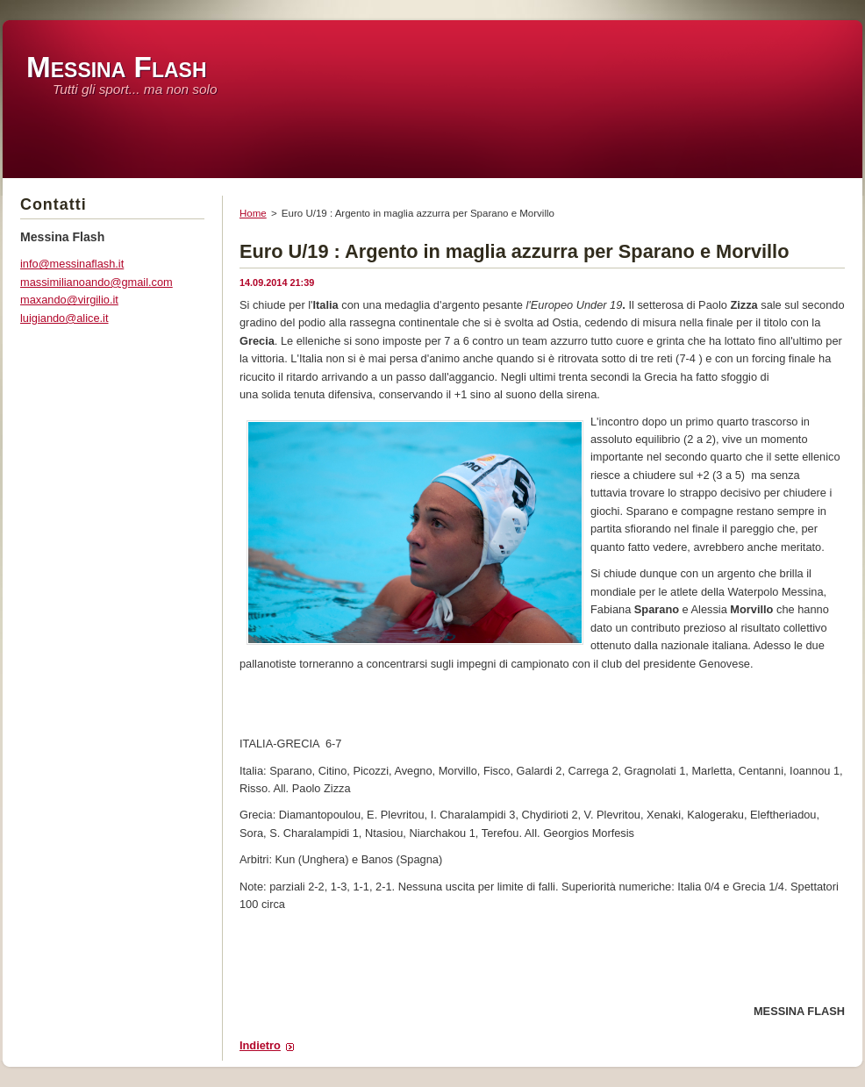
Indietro (260, 1045)
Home (253, 213)
